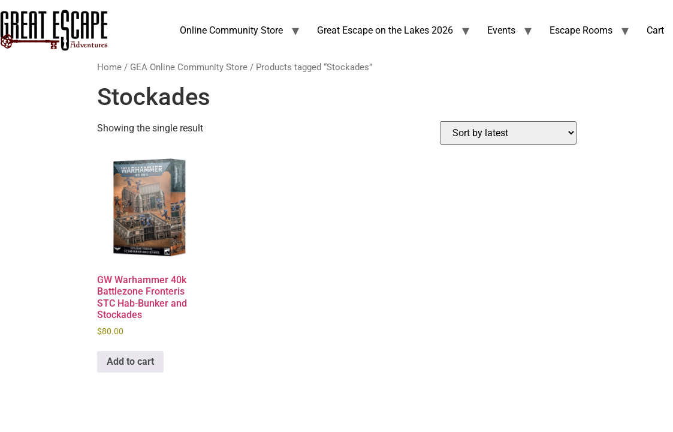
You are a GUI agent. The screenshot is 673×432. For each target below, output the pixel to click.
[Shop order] (508, 133)
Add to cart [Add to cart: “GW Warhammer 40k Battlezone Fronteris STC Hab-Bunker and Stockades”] (130, 361)
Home (109, 67)
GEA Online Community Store (189, 67)
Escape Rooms (581, 30)
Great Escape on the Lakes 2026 (385, 30)
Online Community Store (231, 30)
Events (501, 30)
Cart (655, 30)
